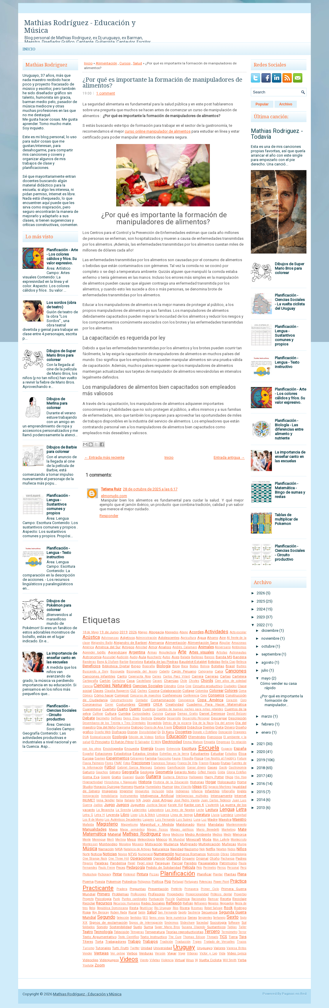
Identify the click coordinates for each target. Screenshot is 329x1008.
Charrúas (171, 681)
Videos (129, 959)
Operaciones (141, 858)
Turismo (88, 948)
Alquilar (224, 643)
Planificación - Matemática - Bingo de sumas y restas (290, 490)
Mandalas (216, 824)
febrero (267, 724)
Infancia (197, 791)
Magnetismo (129, 824)
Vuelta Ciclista (210, 960)
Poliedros (129, 881)
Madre (212, 819)
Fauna (176, 758)
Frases (215, 763)
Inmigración (91, 796)
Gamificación (176, 767)
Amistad (141, 647)
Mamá (201, 824)
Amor (152, 647)
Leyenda (112, 815)
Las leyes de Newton (180, 810)
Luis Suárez (184, 820)
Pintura (142, 874)
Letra (241, 809)
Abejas (143, 632)
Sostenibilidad (120, 927)
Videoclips (90, 960)
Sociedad (202, 923)
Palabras (101, 863)
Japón (146, 800)
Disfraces (119, 732)
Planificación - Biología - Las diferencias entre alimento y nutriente (289, 429)
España (240, 748)
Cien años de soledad (230, 681)
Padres (241, 858)
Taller (242, 927)
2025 (261, 601)
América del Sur (108, 647)
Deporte (160, 718)
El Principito (100, 742)
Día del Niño (106, 727)
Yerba (242, 960)
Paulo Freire (106, 868)
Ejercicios (214, 737)
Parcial (177, 863)
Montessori (90, 844)
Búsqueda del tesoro (141, 671)
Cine (188, 686)
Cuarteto (109, 709)
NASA (119, 849)
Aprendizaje (117, 652)
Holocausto (226, 782)
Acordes (196, 632)
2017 (261, 775)
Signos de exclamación (108, 922)
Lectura (211, 809)
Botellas (217, 666)
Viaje (181, 953)
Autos (166, 657)
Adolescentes (168, 638)
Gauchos (102, 772)
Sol (243, 922)
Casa (130, 681)
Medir (228, 834)
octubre (268, 646)
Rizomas (197, 908)
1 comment (105, 93)
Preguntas (138, 889)
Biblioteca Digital (116, 666)
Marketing (229, 829)
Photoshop (90, 874)
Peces (120, 867)
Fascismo (164, 758)
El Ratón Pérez (122, 742)
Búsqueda (117, 671)
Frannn (204, 763)
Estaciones (103, 754)
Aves (175, 657)
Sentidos (136, 918)
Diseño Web (103, 732)
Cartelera (239, 676)
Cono (203, 695)
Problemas (120, 894)
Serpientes (205, 918)
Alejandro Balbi (102, 643)
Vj (196, 960)
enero (266, 732)
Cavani (157, 681)
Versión (160, 953)
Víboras (192, 953)
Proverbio (240, 894)
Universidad (162, 948)
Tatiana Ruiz (111, 489)
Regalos (213, 903)
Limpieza (162, 815)
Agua (201, 638)
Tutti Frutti (120, 948)
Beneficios (91, 666)
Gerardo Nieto (185, 772)
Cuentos (148, 709)
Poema (88, 881)
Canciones (235, 671)
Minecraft (193, 839)
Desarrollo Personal (196, 718)
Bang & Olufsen (108, 662)
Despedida (154, 723)
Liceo (134, 815)
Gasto (223, 767)
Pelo (199, 868)
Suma (148, 927)
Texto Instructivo (153, 937)
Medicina (177, 834)
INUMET (89, 800)
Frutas (226, 763)
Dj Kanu (168, 732)
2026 (133, 632)
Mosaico (137, 844)
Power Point (221, 882)
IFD (205, 787)
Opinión (159, 858)
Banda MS (224, 657)
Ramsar (213, 899)
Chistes (194, 681)
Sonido (102, 927)
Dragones (239, 732)
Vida (222, 953)
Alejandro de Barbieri (130, 643)
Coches (142, 691)
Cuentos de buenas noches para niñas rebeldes (190, 709)
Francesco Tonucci (164, 763)
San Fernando (167, 912)
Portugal (178, 882)
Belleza (241, 662)
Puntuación (156, 899)
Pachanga (227, 858)
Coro (243, 700)
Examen (100, 758)
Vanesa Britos (236, 948)
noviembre (270, 638)
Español (88, 754)
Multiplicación (209, 844)
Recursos (104, 903)
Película (188, 867)
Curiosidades (141, 714)
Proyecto (88, 899)
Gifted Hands (207, 772)
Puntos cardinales (134, 899)
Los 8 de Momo (93, 820)
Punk (116, 899)
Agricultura (188, 638)
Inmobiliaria (109, 796)
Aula (142, 657)
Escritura (189, 748)
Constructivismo (121, 700)
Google (105, 777)
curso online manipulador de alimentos (158, 131)
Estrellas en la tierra (174, 754)
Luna (197, 820)
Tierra (233, 937)
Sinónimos (171, 923)
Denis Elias (131, 718)
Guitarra (153, 776)
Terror (242, 932)
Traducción (183, 942)
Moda (206, 839)
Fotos (127, 763)
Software (234, 923)
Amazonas (239, 643)
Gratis (116, 777)
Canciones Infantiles (99, 676)
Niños (241, 849)
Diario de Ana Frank (158, 727)
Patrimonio (228, 863)
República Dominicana (112, 908)
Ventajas (101, 953)
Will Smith (230, 960)
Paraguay (162, 863)
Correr (109, 704)
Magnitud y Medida (157, 824)
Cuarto (122, 709)
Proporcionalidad (197, 894)
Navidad (177, 849)
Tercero (212, 931)
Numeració (145, 854)
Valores (219, 948)
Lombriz (227, 815)
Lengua (227, 809)
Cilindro (170, 686)
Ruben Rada (118, 912)
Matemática (94, 834)
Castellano (143, 681)
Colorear (216, 690)
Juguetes (137, 805)
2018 (261, 768)
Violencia (167, 960)
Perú (243, 868)
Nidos (231, 849)
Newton (221, 849)
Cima (180, 686)
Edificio (160, 737)
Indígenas (182, 791)
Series (192, 917)
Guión (140, 777)
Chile (183, 681)
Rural (132, 912)
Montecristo (238, 839)
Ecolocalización (100, 737)
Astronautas (237, 652)
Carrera (197, 676)
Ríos (176, 908)
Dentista (146, 718)
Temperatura (155, 932)
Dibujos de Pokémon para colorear (59, 605)
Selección (123, 918)
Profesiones (138, 894)
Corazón (231, 700)
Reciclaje (239, 899)
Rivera (185, 908)
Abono (183, 632)
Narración (106, 849)
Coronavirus (92, 704)
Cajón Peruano (184, 671)
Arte (182, 652)
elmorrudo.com (114, 496)
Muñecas (229, 844)
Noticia (96, 854)
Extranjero (137, 758)
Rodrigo (240, 908)
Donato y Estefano (205, 732)
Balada (185, 657)
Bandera (239, 657)
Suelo (137, 927)
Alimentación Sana (203, 643)
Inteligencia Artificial (157, 796)
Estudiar (217, 754)
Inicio (29, 49)
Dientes (209, 727)
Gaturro (89, 772)
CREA (157, 704)
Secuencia (209, 912)
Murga (241, 844)
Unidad (146, 948)
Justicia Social (156, 805)
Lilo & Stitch (147, 815)
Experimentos (117, 758)
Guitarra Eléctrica (175, 777)
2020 (261, 751)
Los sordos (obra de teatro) (61, 304)
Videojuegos (109, 960)
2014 (261, 799)
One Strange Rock (95, 858)
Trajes (197, 942)
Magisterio (107, 824)
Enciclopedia (113, 749)
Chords (207, 680)
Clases (98, 691)
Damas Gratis (187, 714)
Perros (221, 868)
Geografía (130, 772)
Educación (176, 736)
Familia (151, 758)
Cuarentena (92, 709)
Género (115, 772)
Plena (241, 874)
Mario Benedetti (207, 829)
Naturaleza (160, 849)
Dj (159, 732)
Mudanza (171, 844)
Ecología (119, 737)
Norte (86, 854)
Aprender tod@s (94, 652)
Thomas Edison (194, 937)
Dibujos (179, 727)
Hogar (210, 782)
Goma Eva (91, 777)
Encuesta (131, 749)
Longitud (240, 815)
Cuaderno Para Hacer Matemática (216, 704)
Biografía (148, 666)
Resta (133, 908)
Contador (142, 700)
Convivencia (186, 700)
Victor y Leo (208, 953)
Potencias (205, 882)
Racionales (198, 899)
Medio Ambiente (198, 834)
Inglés (241, 791)
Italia (119, 800)
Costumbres (125, 704)
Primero (103, 894)
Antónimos (239, 647)
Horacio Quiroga (107, 787)
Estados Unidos (145, 754)
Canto (122, 676)
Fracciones (140, 763)
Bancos (209, 657)
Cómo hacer (104, 695)
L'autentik (212, 805)
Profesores (156, 894)
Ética (242, 754)
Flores (109, 763)
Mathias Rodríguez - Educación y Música (80, 27)
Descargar (219, 718)
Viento (144, 960)
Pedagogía (135, 867)
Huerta (139, 787)
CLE (133, 691)
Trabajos (150, 941)
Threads (212, 937)
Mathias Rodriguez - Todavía (277, 133)
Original (202, 858)
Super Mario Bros (167, 927)
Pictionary (104, 874)
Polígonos (144, 882)
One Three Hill (118, 858)
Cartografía (90, 681)
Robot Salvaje (213, 908)
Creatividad (174, 704)
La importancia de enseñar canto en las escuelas (62, 657)
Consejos (216, 695)
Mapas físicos (157, 829)
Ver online (117, 953)
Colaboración (170, 691)
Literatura (202, 814)
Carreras (211, 676)
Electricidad (172, 742)
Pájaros (88, 863)
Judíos (98, 805)
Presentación (158, 889)
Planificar (204, 874)
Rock (228, 908)
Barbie (123, 662)
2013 (261, 807)
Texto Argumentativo (99, 937)
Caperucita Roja (139, 676)
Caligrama (205, 671)
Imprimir (126, 791)
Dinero (230, 727)
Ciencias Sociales (147, 686)
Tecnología (103, 932)
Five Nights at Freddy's (220, 758)
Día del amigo (224, 723)
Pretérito (176, 889)
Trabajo (134, 941)
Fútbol (109, 767)
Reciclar (89, 903)
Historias (197, 782)
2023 (261, 617)
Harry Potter (214, 777)
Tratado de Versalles (219, 942)
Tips (242, 937)
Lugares (148, 820)
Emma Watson (193, 742)
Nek (202, 849)
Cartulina (118, 681)
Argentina (137, 652)
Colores (231, 690)
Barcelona (136, 662)
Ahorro (212, 638)
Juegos (122, 804)
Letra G (88, 815)
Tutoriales (103, 948)
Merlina (120, 839)
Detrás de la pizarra (177, 723)
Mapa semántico (132, 829)
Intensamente (221, 796)
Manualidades (95, 829)
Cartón (105, 681)
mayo (266, 678)
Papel (131, 863)
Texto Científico (128, 937)
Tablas (232, 927)
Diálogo (137, 727)
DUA (86, 737)
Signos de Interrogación (146, 923)
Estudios (231, 754)
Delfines (116, 718)
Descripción (237, 718)
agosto (267, 662)
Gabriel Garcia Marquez (134, 767)
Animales (206, 647)
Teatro (88, 932)
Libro (125, 814)
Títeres (88, 941)
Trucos (241, 942)
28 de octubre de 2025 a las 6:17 (150, 489)
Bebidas (214, 662)
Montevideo (108, 844)
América (88, 647)
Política (157, 881)
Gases (212, 767)
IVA (138, 800)
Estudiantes (200, 754)
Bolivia (205, 666)
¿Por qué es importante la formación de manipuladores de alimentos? (162, 82)
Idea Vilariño (182, 787)
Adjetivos (127, 638)
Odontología (238, 854)
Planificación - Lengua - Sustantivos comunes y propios (58, 504)
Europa (88, 758)
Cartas (225, 676)
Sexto (233, 917)
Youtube (88, 965)
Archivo (285, 104)
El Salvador (142, 742)
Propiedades (175, 894)
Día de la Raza (203, 723)
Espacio (226, 749)
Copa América (210, 700)
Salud (137, 63)
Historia (145, 782)
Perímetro (209, 868)
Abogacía (156, 632)
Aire (222, 638)
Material (114, 834)
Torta (99, 941)
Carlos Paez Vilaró (176, 676)
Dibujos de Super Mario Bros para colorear (61, 355)
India (169, 791)
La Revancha (105, 810)
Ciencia (88, 686)
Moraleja (125, 844)
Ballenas (197, 657)
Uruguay (184, 947)
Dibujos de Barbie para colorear (62, 449)
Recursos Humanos (126, 903)
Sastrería (194, 912)
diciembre (269, 630)
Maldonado (185, 824)
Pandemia (118, 863)
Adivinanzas (110, 638)
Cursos (125, 63)
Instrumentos (129, 796)
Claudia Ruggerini (116, 691)
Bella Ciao (228, 662)
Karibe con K (194, 805)
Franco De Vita (187, 763)
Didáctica (194, 727)
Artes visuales (201, 652)
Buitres (241, 666)
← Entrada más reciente (104, 457)
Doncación (225, 732)
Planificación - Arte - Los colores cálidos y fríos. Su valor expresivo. (62, 256)
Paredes (190, 863)
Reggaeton (227, 903)
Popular (262, 104)
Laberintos (139, 810)
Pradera (121, 889)
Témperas (137, 932)
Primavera (191, 889)
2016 (261, 783)
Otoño (215, 858)
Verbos (132, 953)
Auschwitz (154, 657)
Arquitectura (167, 652)
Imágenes (109, 791)
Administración (146, 638)
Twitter (135, 948)
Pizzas (154, 874)
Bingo (135, 666)
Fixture (241, 758)
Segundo (106, 917)
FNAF (118, 763)
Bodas (194, 666)
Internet (240, 796)
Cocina (154, 691)
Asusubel (109, 657)
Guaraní (128, 777)
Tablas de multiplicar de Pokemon (286, 519)
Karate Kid (175, 805)
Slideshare (187, 923)
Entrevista (173, 749)
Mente (87, 839)
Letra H (99, 815)
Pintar (117, 874)
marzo (266, 716)
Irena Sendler (105, 800)
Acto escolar (238, 632)
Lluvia (215, 815)
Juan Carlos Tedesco (216, 800)
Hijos (229, 777)
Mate (242, 829)
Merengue (99, 839)
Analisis (164, 647)
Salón (141, 912)
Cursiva (157, 714)
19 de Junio (109, 632)
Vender (87, 953)
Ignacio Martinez (220, 787)
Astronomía (92, 657)
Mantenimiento (236, 824)
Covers (144, 704)
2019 (123, 632)
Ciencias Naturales (112, 685)
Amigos (128, 647)
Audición (122, 657)
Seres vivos (157, 918)
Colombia (201, 691)
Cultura (110, 713)
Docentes (183, 732)
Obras (224, 854)
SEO (145, 918)
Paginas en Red (294, 994)
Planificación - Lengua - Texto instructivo (59, 552)
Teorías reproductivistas (184, 932)
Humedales (153, 787)
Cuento (135, 709)
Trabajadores (115, 941)
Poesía (100, 881)
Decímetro (102, 718)
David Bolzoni (237, 714)
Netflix (210, 849)
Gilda (221, 772)
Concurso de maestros (145, 695)
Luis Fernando (165, 820)
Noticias (110, 854)
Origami (188, 858)
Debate (89, 718)
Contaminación (163, 700)
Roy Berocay (100, 912)
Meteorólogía (146, 839)
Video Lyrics (236, 953)
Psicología (103, 899)
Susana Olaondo (193, 927)
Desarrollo (174, 718)
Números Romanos (190, 854)
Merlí (110, 839)
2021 (261, 744)
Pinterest (129, 874)
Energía (147, 748)
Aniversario (223, 647)
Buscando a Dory (95, 671)
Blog (176, 666)
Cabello (164, 671)
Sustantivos (216, 927)
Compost (121, 695)
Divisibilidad (148, 732)
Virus (190, 960)
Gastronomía (237, 767)
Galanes (160, 767)
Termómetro (229, 932)
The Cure (174, 937)
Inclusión (158, 791)
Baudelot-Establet (193, 662)
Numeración (164, 854)
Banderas (89, 662)
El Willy (156, 742)
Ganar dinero (196, 767)
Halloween (196, 777)
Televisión (121, 932)
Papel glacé (145, 863)
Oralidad (173, 858)
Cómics (88, 695)
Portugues (191, 882)
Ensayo (160, 749)
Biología (164, 666)
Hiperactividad (93, 782)
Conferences (172, 695)
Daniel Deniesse (212, 713)
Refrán (188, 903)
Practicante (98, 887)
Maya (166, 834)
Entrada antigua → (229, 457)
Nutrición (213, 854)
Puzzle (170, 899)
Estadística (122, 754)
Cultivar (97, 714)
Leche (200, 810)
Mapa (113, 829)
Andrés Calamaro (184, 647)
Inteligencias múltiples (192, 796)
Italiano (129, 800)
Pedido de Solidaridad (163, 867)
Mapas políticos (182, 829)
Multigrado (188, 844)
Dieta (219, 727)
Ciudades (230, 686)
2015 (261, 792)
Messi (131, 839)
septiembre (271, 654)
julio (264, 670)
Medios (217, 834)
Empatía (209, 742)
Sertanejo (219, 918)
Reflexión (174, 903)
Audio (134, 657)
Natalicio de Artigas (137, 849)
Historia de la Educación (171, 782)
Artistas (221, 652)
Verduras (146, 953)
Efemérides (197, 737)
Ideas (197, 786)
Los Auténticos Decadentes (123, 820)
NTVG (132, 854)
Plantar (218, 874)
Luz (204, 820)
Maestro (239, 819)
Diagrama (123, 727)
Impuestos (142, 791)
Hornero (127, 787)
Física (198, 758)
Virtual (180, 960)
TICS (223, 937)
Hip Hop (240, 777)
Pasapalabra (208, 863)
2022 (261, 625)
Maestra (225, 819)
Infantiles (212, 791)
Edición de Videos (141, 737)
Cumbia (124, 713)
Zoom (100, 965)
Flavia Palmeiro (93, 763)
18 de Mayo (91, 632)
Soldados (89, 927)
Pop (167, 881)
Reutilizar (146, 908)
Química (183, 899)
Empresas (223, 742)
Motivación (153, 844)
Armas (152, 652)
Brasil (230, 666)
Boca (184, 666)
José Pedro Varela (187, 800)
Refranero (200, 903)
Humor (167, 787)
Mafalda (88, 824)
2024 (261, 609)
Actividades (216, 631)
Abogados (172, 632)
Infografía (228, 791)
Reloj (92, 908)
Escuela (208, 747)
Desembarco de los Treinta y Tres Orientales (114, 723)
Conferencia (191, 695)
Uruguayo (205, 948)
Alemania (156, 643)
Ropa (87, 912)
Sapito (182, 912)
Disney (132, 732)
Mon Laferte (221, 839)
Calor (219, 671)
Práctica (238, 881)
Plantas (230, 874)
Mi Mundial (177, 839)
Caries (156, 676)
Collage (188, 691)
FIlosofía (187, 758)
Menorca (239, 834)
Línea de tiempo (181, 815)
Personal (233, 868)
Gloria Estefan (236, 772)
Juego (109, 804)
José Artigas (162, 800)
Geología (147, 772)
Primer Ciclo (210, 889)
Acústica (91, 637)
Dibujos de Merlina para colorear (57, 403)
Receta (225, 899)
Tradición (166, 942)
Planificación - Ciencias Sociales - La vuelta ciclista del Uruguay (290, 302)
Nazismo (191, 849)
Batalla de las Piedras (161, 662)
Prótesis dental (221, 894)
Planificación (177, 873)
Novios (122, 854)
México (161, 839)
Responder (109, 516)
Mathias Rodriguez (141, 834)
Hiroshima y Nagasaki (120, 782)
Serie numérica (176, 918)
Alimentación (106, 63)
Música (90, 848)
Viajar (172, 953)
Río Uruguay (162, 908)
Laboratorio (156, 810)
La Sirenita (123, 810)
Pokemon (113, 881)
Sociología (218, 922)
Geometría (164, 772)
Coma (242, 691)
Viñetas (155, 960)
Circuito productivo (207, 686)
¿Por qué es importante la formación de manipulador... (281, 700)
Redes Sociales (153, 903)
